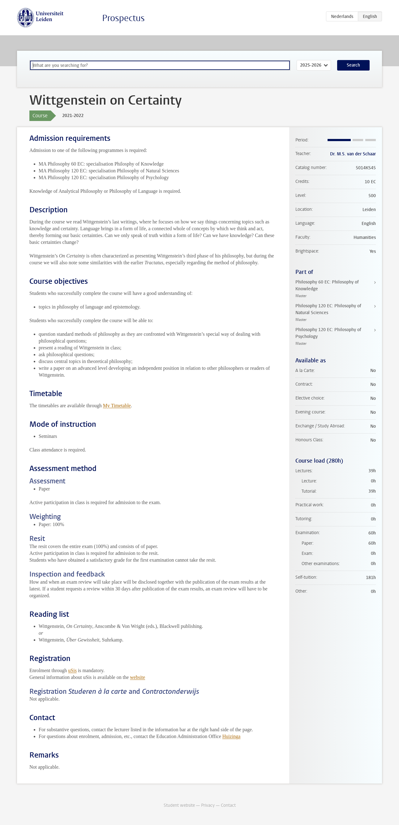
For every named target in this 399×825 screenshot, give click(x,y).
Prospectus (123, 18)
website (137, 677)
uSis (72, 670)
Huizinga (231, 736)
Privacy (208, 805)
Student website (179, 805)
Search (353, 65)
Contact (228, 805)
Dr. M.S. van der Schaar (353, 154)
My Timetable (117, 405)
